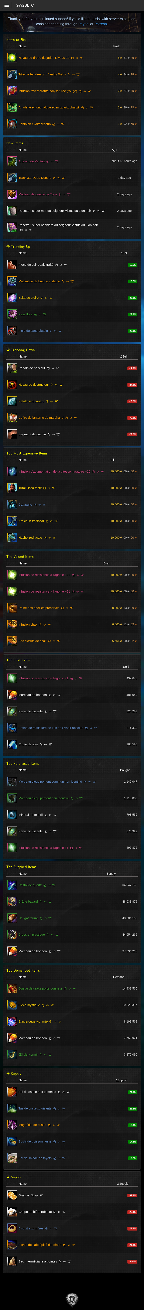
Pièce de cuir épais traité (35, 264)
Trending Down (20, 350)
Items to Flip (16, 40)
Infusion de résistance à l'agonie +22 (44, 575)
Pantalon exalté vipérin (34, 124)
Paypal (83, 24)
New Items (14, 143)
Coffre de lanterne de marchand (41, 417)
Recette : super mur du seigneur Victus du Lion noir (54, 210)
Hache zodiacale (30, 537)
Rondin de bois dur (31, 368)
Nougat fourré (28, 918)
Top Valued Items (20, 557)
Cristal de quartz (30, 885)
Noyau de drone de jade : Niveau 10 (43, 57)
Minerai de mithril (30, 815)
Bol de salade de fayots (35, 1158)
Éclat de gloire (28, 297)
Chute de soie (28, 744)
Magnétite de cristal (32, 1125)
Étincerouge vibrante (33, 1021)
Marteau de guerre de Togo (37, 194)
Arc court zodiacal (31, 521)
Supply (13, 1074)
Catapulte (25, 504)
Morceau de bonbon (32, 695)
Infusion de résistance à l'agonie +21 (44, 591)
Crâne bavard (28, 901)
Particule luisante (30, 711)
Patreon (100, 24)
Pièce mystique (29, 1005)
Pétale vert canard (31, 401)
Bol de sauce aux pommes (37, 1092)
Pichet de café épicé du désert (39, 1245)
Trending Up (18, 247)
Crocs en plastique (31, 934)
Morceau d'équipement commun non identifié (50, 781)
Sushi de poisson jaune (34, 1141)
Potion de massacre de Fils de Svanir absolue (50, 728)
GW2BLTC (25, 5)
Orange (23, 1195)
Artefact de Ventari (31, 161)
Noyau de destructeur (33, 384)
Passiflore (25, 314)
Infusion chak (27, 624)
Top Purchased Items (22, 764)
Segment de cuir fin (32, 434)
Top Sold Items (18, 660)
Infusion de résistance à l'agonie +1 (43, 678)
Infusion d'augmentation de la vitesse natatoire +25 (54, 471)
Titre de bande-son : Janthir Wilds (42, 74)
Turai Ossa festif (30, 488)
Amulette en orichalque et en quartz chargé (48, 107)
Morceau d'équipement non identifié (43, 798)
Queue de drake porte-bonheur (40, 988)
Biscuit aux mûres (31, 1228)
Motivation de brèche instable (39, 281)
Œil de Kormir (28, 1054)
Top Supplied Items (21, 867)
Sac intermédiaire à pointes (37, 1261)
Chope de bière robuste (35, 1211)
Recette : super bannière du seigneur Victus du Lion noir (58, 225)
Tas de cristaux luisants (34, 1108)
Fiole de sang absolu (33, 330)
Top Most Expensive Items (26, 453)
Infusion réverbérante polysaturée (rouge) (47, 91)
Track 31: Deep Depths (34, 177)
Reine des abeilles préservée (38, 608)
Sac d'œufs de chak (32, 641)
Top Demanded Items (23, 970)
